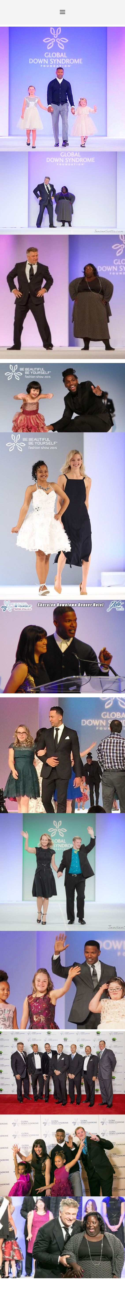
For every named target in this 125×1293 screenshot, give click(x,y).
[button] (62, 12)
